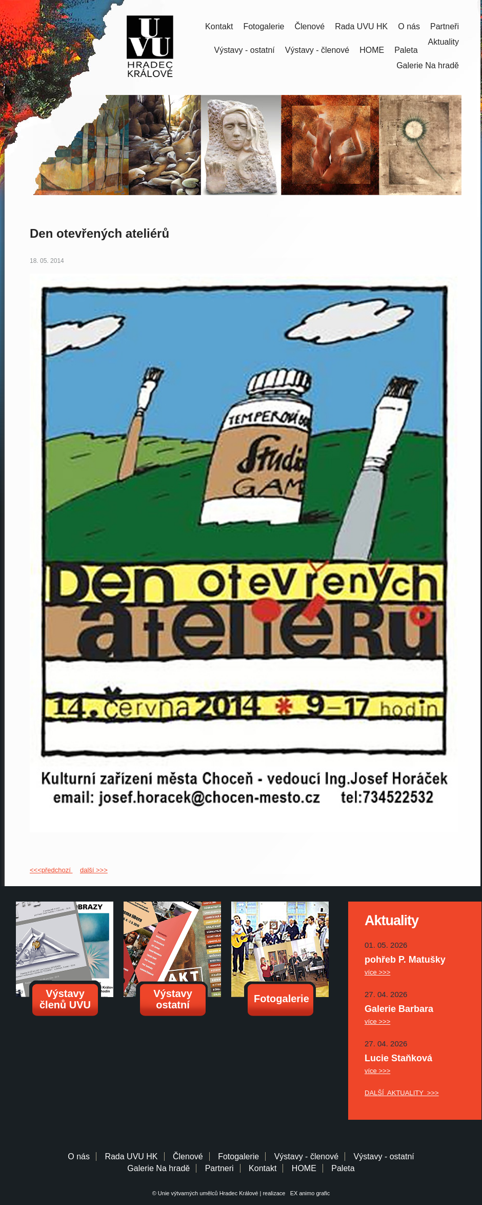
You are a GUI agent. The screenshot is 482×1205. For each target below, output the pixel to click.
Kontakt (219, 26)
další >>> (94, 870)
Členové (309, 26)
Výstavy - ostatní (244, 50)
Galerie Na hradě (158, 1168)
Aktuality (443, 41)
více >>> (377, 972)
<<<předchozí (51, 870)
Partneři (444, 26)
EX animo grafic (308, 1193)
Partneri (219, 1168)
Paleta (405, 50)
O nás (409, 26)
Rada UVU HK (361, 26)
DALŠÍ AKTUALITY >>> (402, 1093)
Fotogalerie (263, 26)
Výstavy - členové (317, 50)
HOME (371, 50)
